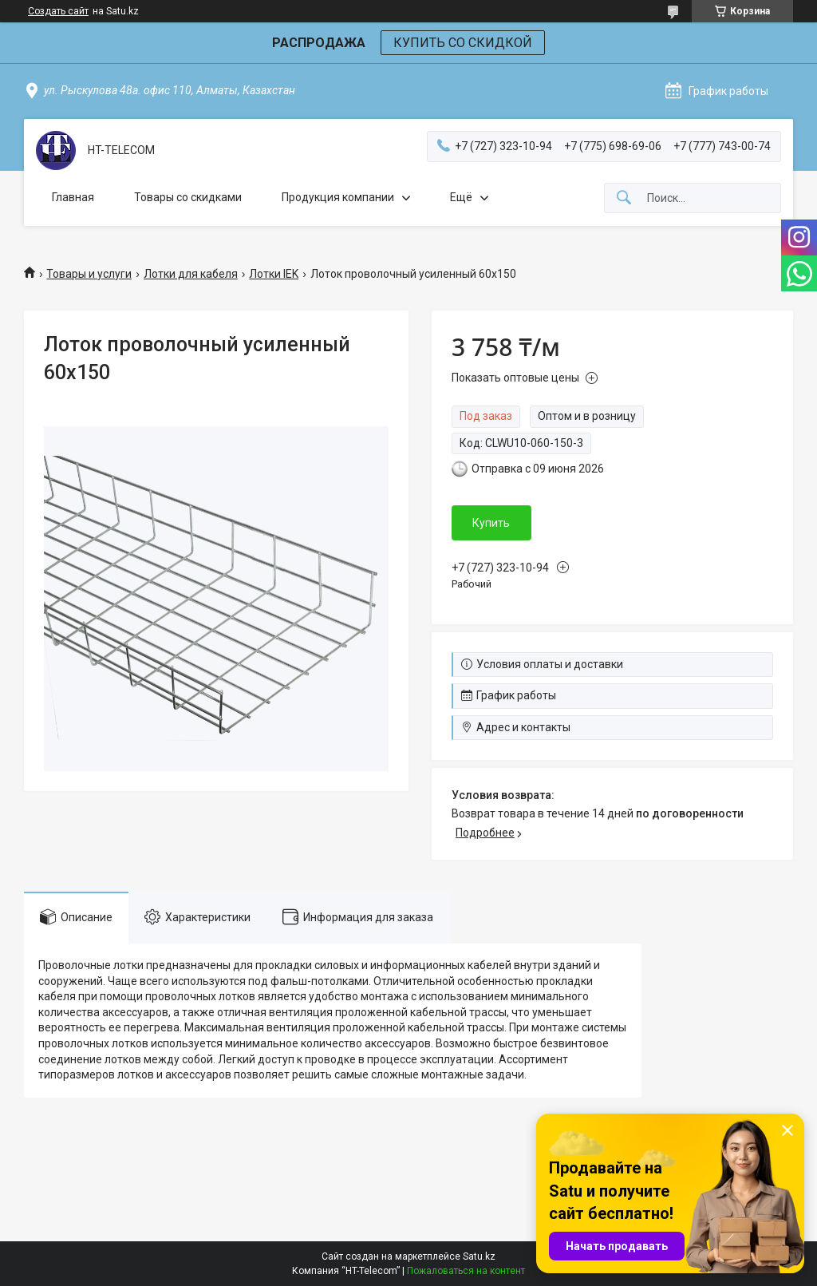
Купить (491, 522)
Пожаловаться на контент (466, 1270)
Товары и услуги (89, 273)
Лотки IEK (273, 273)
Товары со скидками (188, 197)
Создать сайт (58, 11)
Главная (73, 197)
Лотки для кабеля (191, 273)
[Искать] (624, 198)
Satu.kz (479, 1256)
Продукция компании (338, 197)
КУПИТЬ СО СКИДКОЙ (462, 42)
